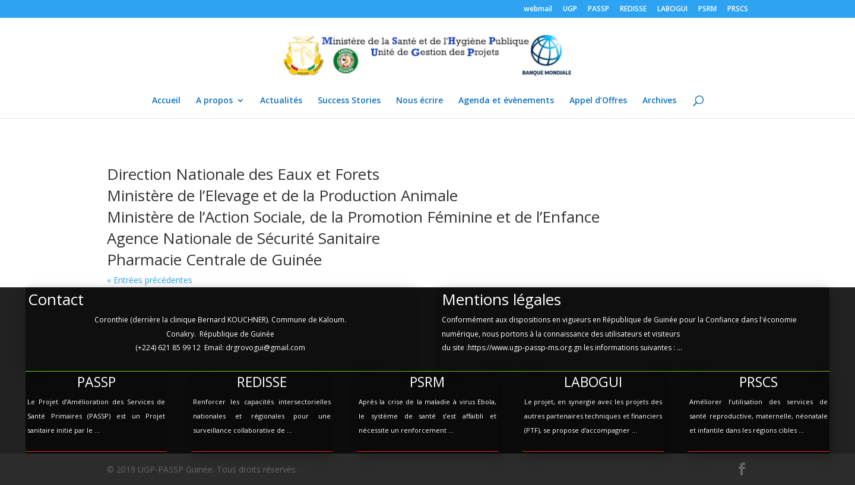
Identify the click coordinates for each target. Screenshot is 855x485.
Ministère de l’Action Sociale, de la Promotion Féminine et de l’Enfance (353, 216)
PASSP (598, 9)
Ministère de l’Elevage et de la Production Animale (282, 195)
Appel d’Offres (598, 101)
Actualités (281, 101)
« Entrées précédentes (149, 280)
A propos (214, 101)
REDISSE (633, 9)
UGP (570, 9)
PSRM (707, 9)
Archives (659, 101)
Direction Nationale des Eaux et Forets (243, 174)
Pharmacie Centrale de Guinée (214, 259)
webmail (538, 9)
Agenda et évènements (506, 101)
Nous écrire (419, 101)
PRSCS (737, 9)
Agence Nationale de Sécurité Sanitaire (243, 238)
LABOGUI (672, 9)
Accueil (166, 101)
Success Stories (349, 101)
